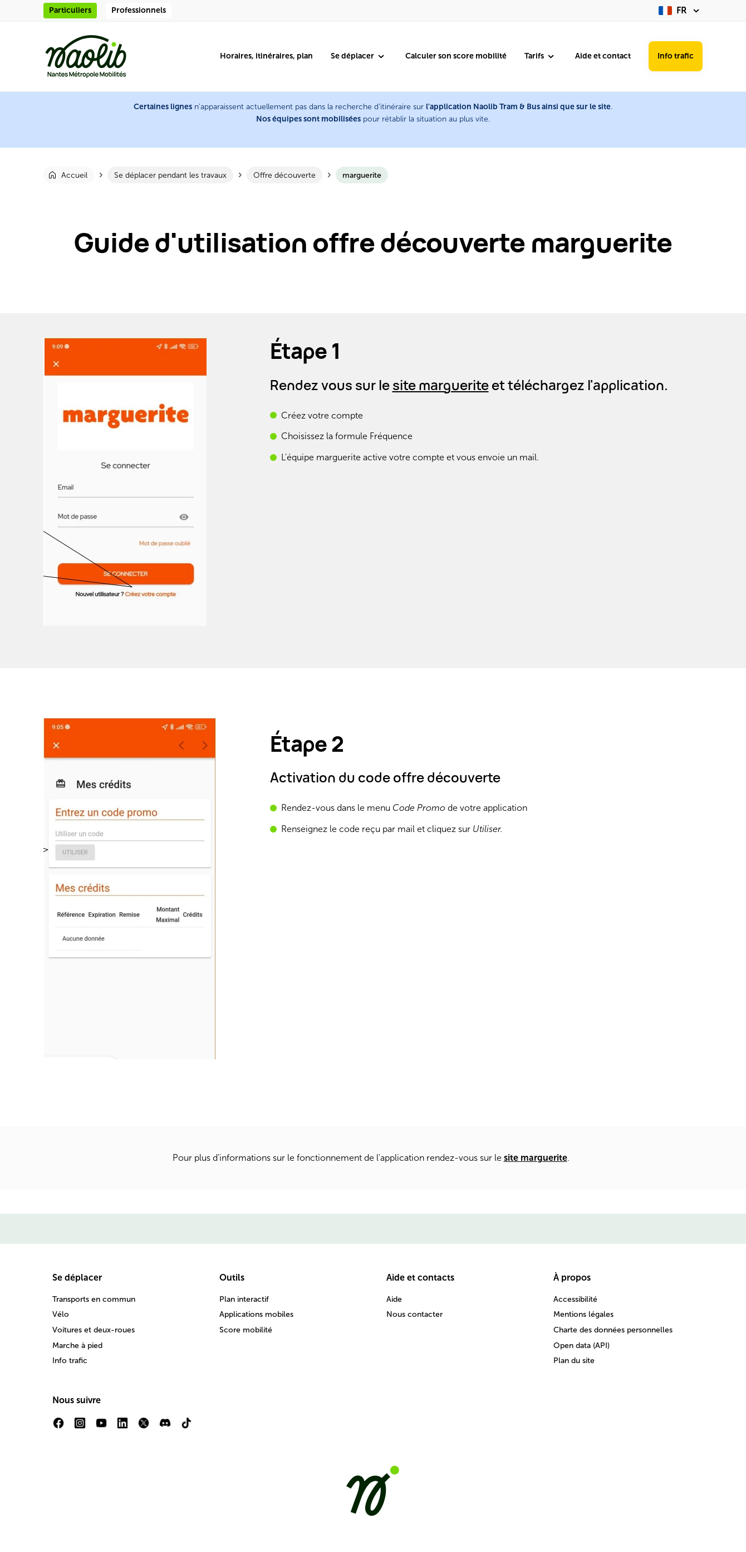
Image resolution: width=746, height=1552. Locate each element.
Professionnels (138, 10)
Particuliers (70, 10)
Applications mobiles (256, 1314)
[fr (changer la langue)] (681, 10)
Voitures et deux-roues (93, 1330)
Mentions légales (583, 1314)
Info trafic (675, 56)
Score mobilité (245, 1330)
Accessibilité (575, 1299)
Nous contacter (414, 1314)
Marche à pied (77, 1345)
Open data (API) (581, 1345)
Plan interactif (244, 1299)
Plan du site (574, 1360)
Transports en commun (93, 1299)
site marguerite (440, 385)
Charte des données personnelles (613, 1330)
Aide (394, 1299)
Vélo (60, 1314)
